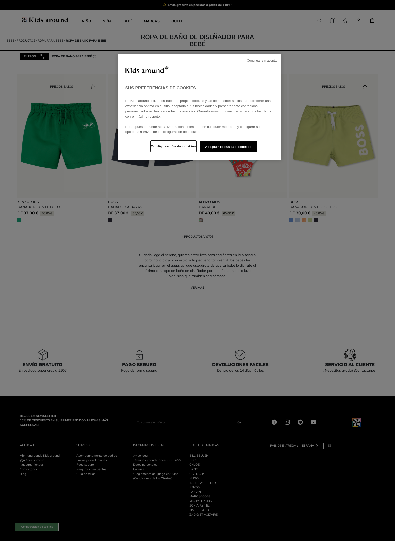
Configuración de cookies (173, 146)
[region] (199, 107)
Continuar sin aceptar (262, 60)
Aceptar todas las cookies (228, 147)
